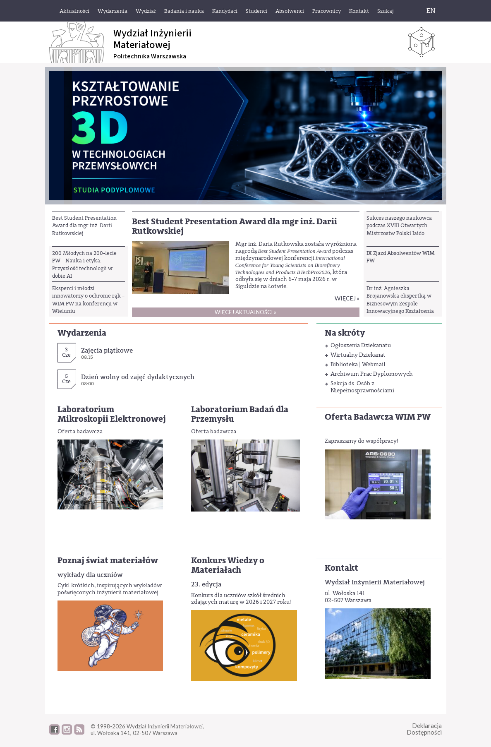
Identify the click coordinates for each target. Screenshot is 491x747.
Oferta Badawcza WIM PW (378, 417)
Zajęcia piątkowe (107, 350)
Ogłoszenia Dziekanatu (361, 345)
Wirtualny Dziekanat (358, 354)
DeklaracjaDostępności (424, 729)
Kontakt (341, 568)
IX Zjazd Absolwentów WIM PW (400, 257)
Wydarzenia (81, 333)
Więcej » (347, 298)
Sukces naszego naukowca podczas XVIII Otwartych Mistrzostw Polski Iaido (399, 225)
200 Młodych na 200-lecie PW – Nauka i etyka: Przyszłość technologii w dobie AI (84, 264)
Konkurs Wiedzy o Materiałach (227, 565)
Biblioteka (344, 364)
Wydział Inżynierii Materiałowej (375, 582)
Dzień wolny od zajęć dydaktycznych (137, 376)
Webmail (374, 364)
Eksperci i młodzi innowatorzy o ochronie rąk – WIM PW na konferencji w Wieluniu (88, 300)
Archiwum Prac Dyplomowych (372, 373)
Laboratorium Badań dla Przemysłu (239, 414)
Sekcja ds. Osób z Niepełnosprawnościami (362, 387)
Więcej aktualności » (245, 312)
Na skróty (345, 333)
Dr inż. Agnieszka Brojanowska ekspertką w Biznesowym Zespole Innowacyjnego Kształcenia (400, 300)
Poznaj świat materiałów (107, 561)
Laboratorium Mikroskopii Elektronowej (111, 414)
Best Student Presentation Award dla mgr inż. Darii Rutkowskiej (84, 225)
